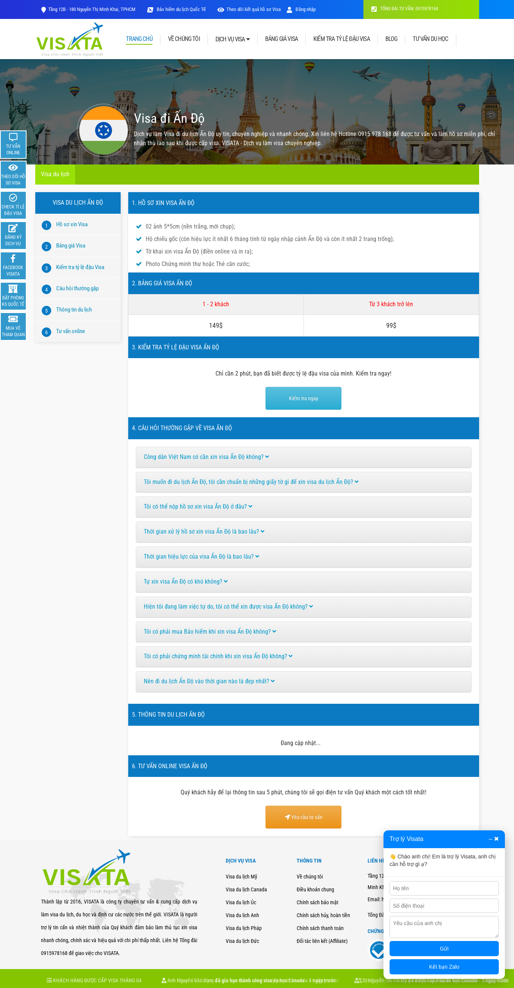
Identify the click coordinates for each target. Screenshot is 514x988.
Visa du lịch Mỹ (241, 877)
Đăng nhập (301, 9)
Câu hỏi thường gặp (77, 288)
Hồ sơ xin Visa (72, 224)
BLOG (391, 39)
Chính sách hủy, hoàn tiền (323, 915)
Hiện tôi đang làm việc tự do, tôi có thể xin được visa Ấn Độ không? (228, 606)
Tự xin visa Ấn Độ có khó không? (186, 581)
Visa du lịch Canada (246, 889)
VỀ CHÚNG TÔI (184, 39)
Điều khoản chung (315, 889)
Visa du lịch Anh (242, 915)
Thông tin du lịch (74, 309)
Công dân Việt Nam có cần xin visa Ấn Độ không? (206, 456)
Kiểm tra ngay (303, 398)
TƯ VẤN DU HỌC (430, 39)
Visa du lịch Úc (241, 902)
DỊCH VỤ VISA (232, 39)
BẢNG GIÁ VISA (281, 39)
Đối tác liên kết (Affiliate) (322, 941)
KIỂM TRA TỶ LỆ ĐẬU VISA (341, 39)
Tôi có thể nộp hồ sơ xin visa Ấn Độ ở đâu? (198, 506)
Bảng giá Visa (70, 245)
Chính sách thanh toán (320, 928)
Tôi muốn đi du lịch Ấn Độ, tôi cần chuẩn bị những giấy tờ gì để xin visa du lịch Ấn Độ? (251, 481)
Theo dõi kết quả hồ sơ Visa (253, 9)
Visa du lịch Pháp (244, 928)
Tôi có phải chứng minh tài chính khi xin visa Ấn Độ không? (218, 656)
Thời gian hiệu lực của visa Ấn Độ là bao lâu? (201, 556)
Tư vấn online (70, 331)
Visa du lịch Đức (242, 941)
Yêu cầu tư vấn (303, 817)
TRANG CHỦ (139, 39)
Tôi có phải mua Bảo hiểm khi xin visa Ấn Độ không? (210, 631)
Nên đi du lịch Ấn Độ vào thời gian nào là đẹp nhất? (209, 681)
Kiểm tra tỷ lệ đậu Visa (80, 267)
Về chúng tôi (310, 877)
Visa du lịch (55, 174)
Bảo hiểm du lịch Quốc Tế (181, 9)
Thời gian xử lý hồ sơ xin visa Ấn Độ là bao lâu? (204, 531)
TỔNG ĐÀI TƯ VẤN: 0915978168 (404, 8)
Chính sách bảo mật (317, 902)
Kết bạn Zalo (444, 967)
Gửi (444, 949)
